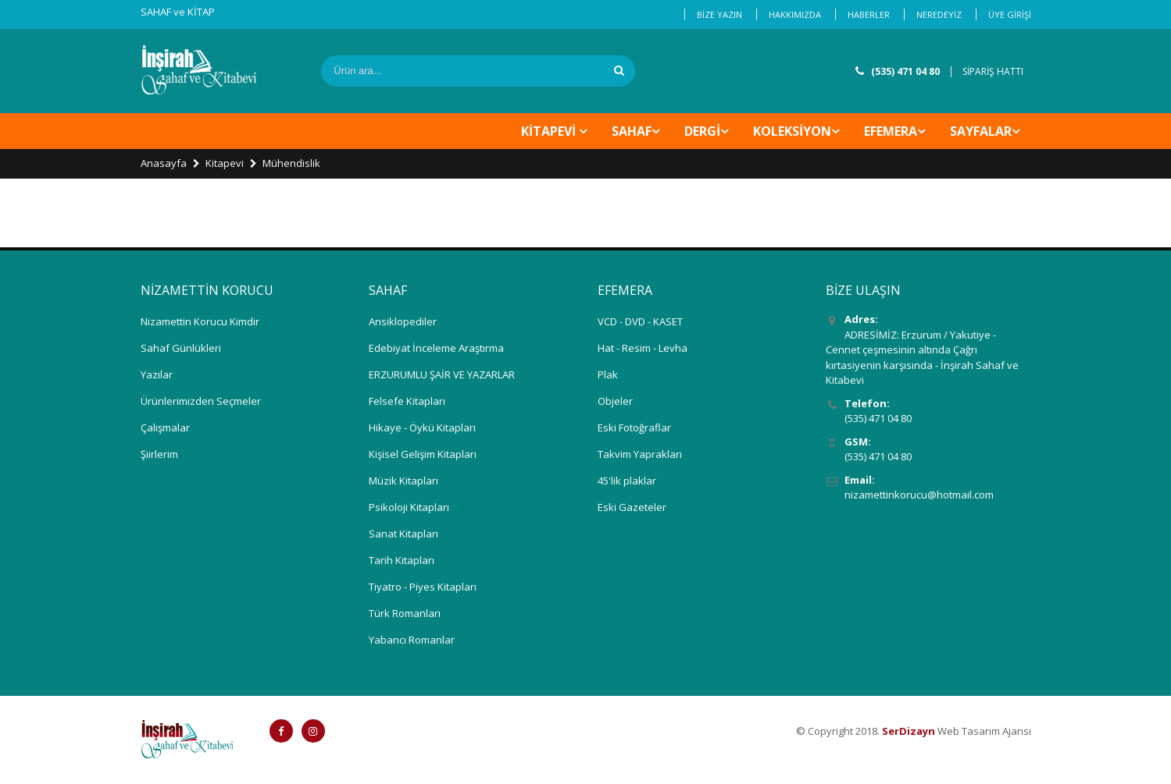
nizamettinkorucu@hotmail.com (919, 495)
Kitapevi (224, 163)
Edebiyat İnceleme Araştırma (436, 348)
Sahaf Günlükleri (181, 348)
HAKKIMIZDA (795, 14)
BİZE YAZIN (719, 14)
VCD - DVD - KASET (640, 321)
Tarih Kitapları (401, 560)
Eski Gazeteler (632, 507)
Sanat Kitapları (403, 534)
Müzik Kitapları (403, 481)
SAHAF (632, 131)
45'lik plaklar (627, 481)
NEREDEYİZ (939, 14)
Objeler (615, 401)
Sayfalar (981, 131)
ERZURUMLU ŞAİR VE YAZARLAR (442, 374)
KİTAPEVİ (550, 131)
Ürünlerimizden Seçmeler (201, 401)
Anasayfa (164, 163)
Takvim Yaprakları (640, 454)
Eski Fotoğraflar (634, 427)
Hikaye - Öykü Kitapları (422, 427)
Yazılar (157, 374)
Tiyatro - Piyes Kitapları (423, 587)
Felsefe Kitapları (407, 401)
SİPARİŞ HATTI (992, 71)
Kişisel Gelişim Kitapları (423, 454)
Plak (608, 374)
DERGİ (702, 131)
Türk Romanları (405, 613)
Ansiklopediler (403, 321)
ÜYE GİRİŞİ (1009, 14)
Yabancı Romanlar (412, 640)
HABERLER (869, 14)
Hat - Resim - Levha (642, 348)
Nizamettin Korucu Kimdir (200, 321)
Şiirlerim (159, 454)
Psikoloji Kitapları (409, 507)
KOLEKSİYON (792, 131)
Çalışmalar (165, 427)
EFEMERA (890, 131)
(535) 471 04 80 (905, 71)
